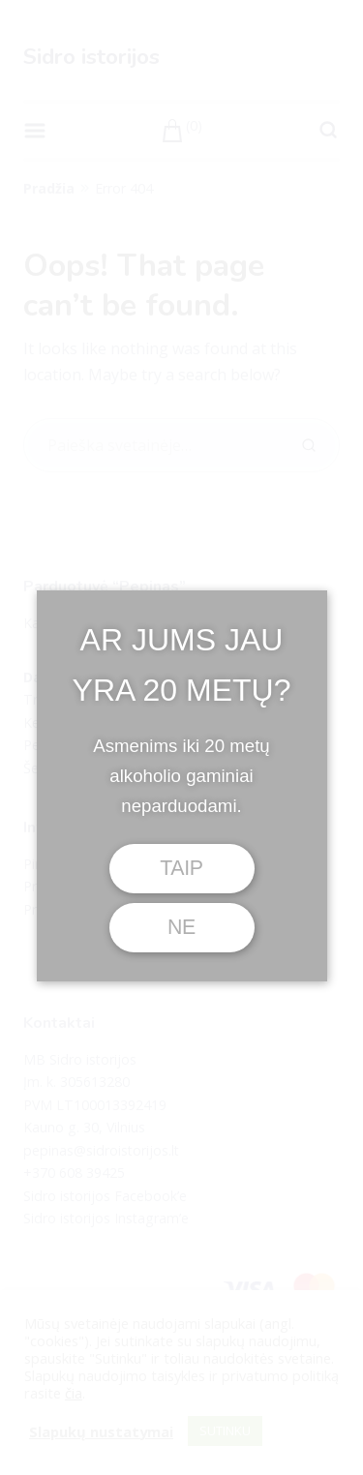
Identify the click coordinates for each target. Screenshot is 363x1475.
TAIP (181, 868)
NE (181, 927)
